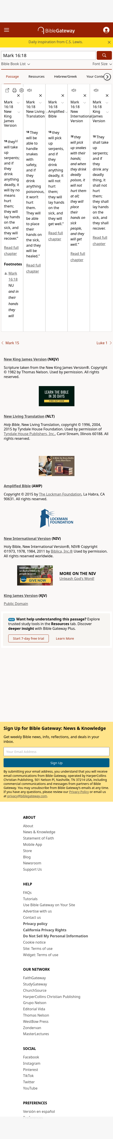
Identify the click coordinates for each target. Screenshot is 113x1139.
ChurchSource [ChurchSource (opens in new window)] (35, 990)
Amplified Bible (17, 485)
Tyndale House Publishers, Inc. (29, 433)
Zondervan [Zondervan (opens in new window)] (32, 1027)
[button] (106, 30)
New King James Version (25, 359)
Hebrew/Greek (65, 76)
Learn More (65, 638)
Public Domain (16, 603)
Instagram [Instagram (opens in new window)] (32, 1063)
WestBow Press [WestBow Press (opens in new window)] (36, 1021)
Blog (27, 857)
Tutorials (30, 898)
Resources (37, 76)
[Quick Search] (48, 55)
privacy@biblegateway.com (27, 796)
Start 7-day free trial (28, 638)
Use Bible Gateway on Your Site (49, 904)
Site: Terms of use (38, 948)
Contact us (32, 917)
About (28, 825)
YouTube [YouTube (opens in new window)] (30, 1088)
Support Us (32, 869)
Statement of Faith (38, 838)
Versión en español (39, 1111)
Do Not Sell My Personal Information (55, 936)
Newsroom (32, 863)
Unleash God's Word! (77, 578)
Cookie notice (34, 942)
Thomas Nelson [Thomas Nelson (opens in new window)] (36, 1015)
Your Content (96, 76)
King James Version (21, 595)
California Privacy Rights (45, 929)
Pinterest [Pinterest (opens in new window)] (30, 1069)
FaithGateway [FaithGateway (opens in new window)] (34, 977)
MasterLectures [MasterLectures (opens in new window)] (36, 1033)
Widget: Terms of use (40, 954)
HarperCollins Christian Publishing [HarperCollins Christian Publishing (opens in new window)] (51, 996)
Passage (12, 76)
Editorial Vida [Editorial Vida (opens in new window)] (34, 1009)
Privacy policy (35, 923)
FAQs (27, 892)
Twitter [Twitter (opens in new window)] (29, 1081)
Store (27, 850)
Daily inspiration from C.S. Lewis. (56, 41)
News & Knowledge (39, 831)
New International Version (27, 538)
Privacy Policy (79, 792)
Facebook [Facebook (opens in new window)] (31, 1057)
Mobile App (32, 844)
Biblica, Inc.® (62, 551)
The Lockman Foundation (60, 494)
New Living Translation (24, 416)
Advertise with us (37, 911)
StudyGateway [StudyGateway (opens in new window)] (35, 984)
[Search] (104, 55)
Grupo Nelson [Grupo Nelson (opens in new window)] (34, 1002)
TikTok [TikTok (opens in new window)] (28, 1075)
